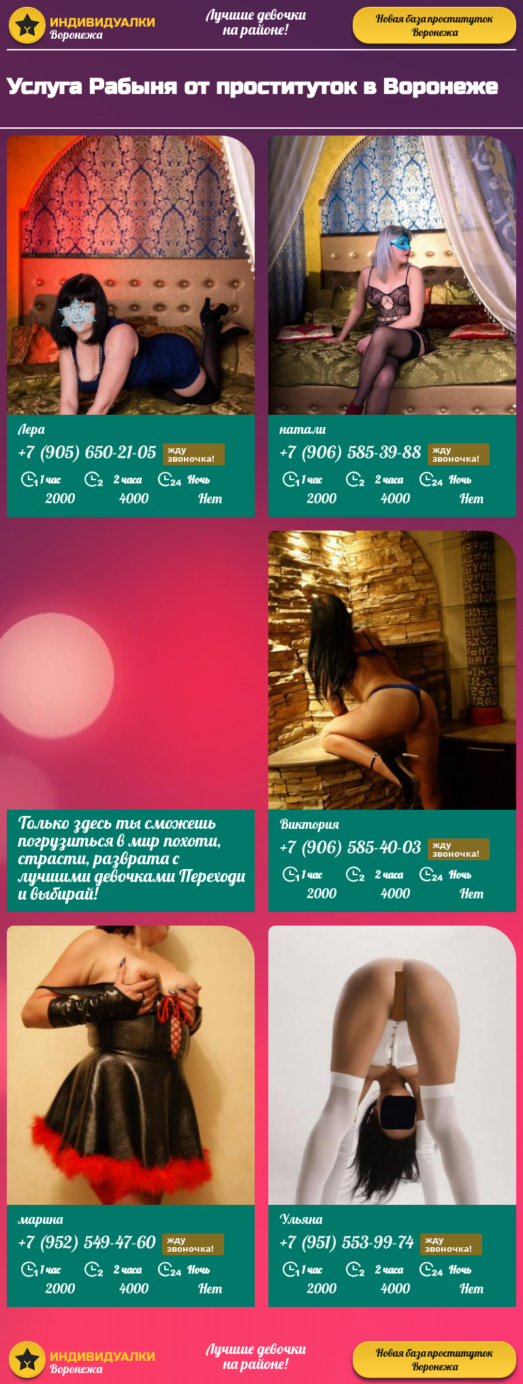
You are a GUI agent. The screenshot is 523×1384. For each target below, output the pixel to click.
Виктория (309, 823)
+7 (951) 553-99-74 (381, 1244)
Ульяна (301, 1218)
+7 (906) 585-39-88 (385, 454)
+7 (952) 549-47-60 (121, 1244)
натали (303, 428)
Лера (31, 428)
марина (40, 1218)
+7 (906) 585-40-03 (385, 849)
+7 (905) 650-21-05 (121, 454)
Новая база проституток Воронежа (434, 25)
